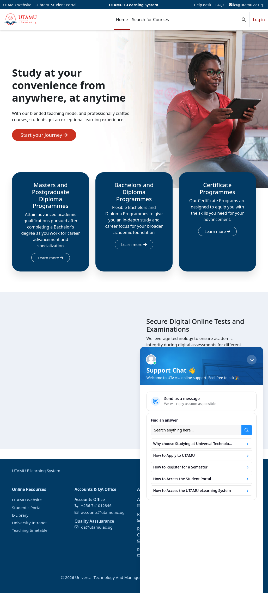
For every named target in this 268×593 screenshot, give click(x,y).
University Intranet (29, 522)
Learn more (50, 257)
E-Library (41, 4)
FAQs (219, 4)
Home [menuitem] (122, 19)
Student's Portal (26, 507)
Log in (259, 19)
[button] (243, 19)
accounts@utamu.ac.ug (103, 512)
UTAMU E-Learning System (133, 4)
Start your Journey (44, 135)
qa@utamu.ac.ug (97, 526)
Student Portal (63, 4)
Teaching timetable (29, 530)
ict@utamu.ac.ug (246, 4)
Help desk (202, 4)
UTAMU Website (17, 4)
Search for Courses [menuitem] (150, 19)
